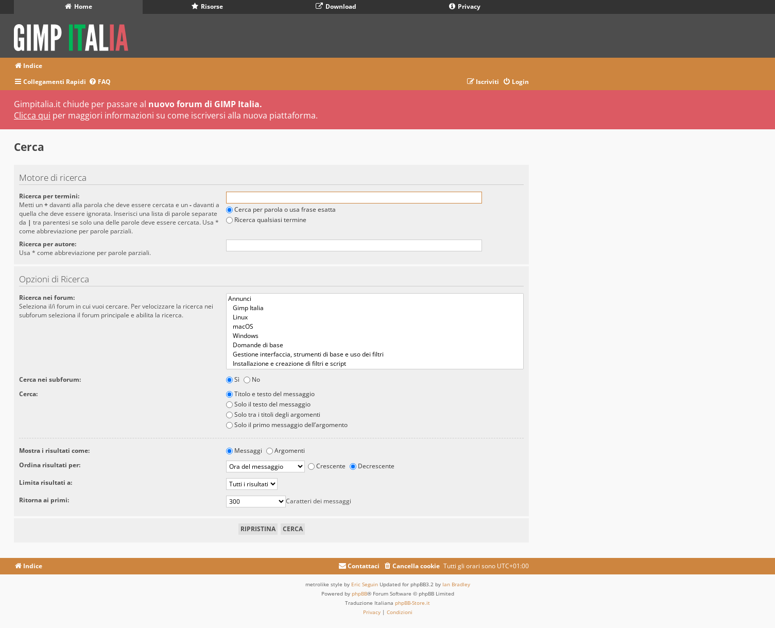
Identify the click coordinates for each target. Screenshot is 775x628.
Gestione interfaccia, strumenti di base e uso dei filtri (375, 354)
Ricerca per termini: (49, 196)
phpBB (359, 593)
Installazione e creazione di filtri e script (375, 363)
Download (336, 6)
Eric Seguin (364, 584)
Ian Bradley (456, 584)
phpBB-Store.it (412, 602)
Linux (375, 317)
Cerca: (28, 393)
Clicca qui (32, 115)
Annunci (375, 298)
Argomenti (285, 450)
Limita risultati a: (45, 482)
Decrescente (372, 466)
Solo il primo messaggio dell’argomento (287, 424)
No (252, 379)
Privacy (464, 6)
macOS (375, 326)
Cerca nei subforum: (50, 379)
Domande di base (375, 345)
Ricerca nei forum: (47, 297)
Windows (375, 336)
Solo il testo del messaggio (268, 404)
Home (78, 6)
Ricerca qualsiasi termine (266, 219)
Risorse (207, 6)
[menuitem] (100, 82)
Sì (232, 379)
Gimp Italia (375, 308)
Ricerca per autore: (47, 244)
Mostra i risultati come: (54, 450)
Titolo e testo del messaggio (270, 393)
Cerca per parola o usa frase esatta (281, 209)
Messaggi (244, 450)
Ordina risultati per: (49, 465)
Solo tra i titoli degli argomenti (273, 414)
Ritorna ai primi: (44, 500)
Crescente (327, 466)
